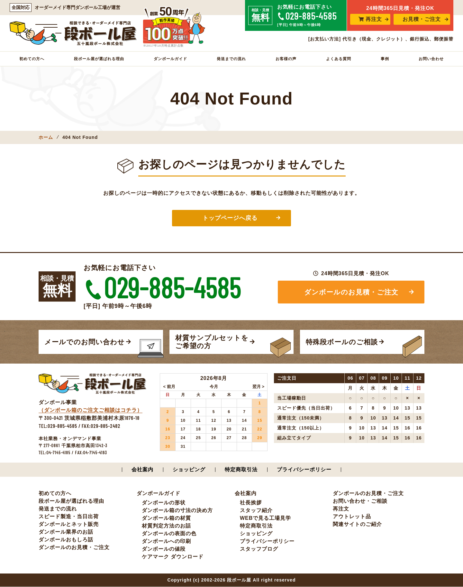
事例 (385, 59)
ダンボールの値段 (164, 549)
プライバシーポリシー (304, 470)
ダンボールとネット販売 (69, 524)
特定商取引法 (241, 470)
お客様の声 (286, 59)
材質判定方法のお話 (166, 526)
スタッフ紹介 (256, 510)
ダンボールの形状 (164, 503)
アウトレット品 (352, 516)
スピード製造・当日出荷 (69, 516)
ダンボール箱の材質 (166, 518)
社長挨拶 (251, 503)
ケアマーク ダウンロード (173, 557)
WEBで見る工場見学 (265, 518)
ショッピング (189, 470)
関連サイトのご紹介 (357, 524)
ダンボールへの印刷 (166, 541)
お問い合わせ (431, 59)
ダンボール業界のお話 (66, 532)
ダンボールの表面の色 (169, 534)
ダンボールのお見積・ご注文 (351, 292)
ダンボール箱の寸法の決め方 (177, 510)
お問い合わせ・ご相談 (360, 501)
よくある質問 (338, 59)
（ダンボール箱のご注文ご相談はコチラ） (90, 410)
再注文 (370, 19)
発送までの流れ (231, 59)
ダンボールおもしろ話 (66, 540)
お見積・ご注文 (422, 19)
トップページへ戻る (230, 218)
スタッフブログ (259, 549)
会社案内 (142, 470)
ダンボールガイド (170, 59)
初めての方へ (31, 59)
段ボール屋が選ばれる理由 (99, 59)
